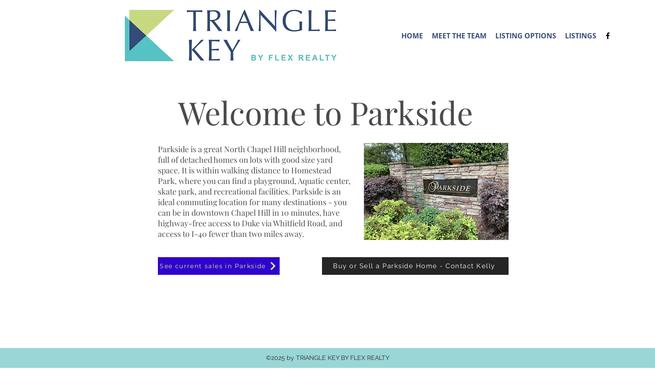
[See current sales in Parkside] (219, 266)
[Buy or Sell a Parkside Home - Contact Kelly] (415, 266)
